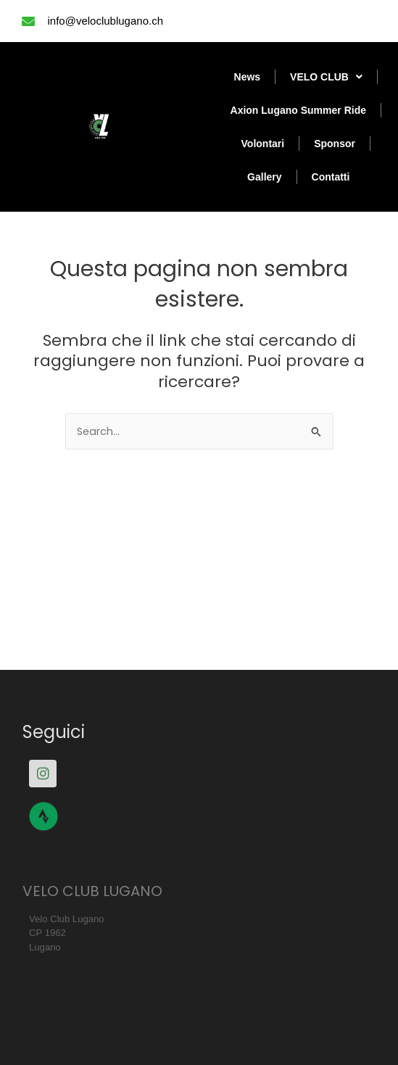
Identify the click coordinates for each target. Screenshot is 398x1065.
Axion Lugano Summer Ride (298, 110)
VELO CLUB (326, 77)
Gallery (264, 177)
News (247, 77)
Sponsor (334, 143)
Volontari (263, 143)
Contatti (331, 177)
